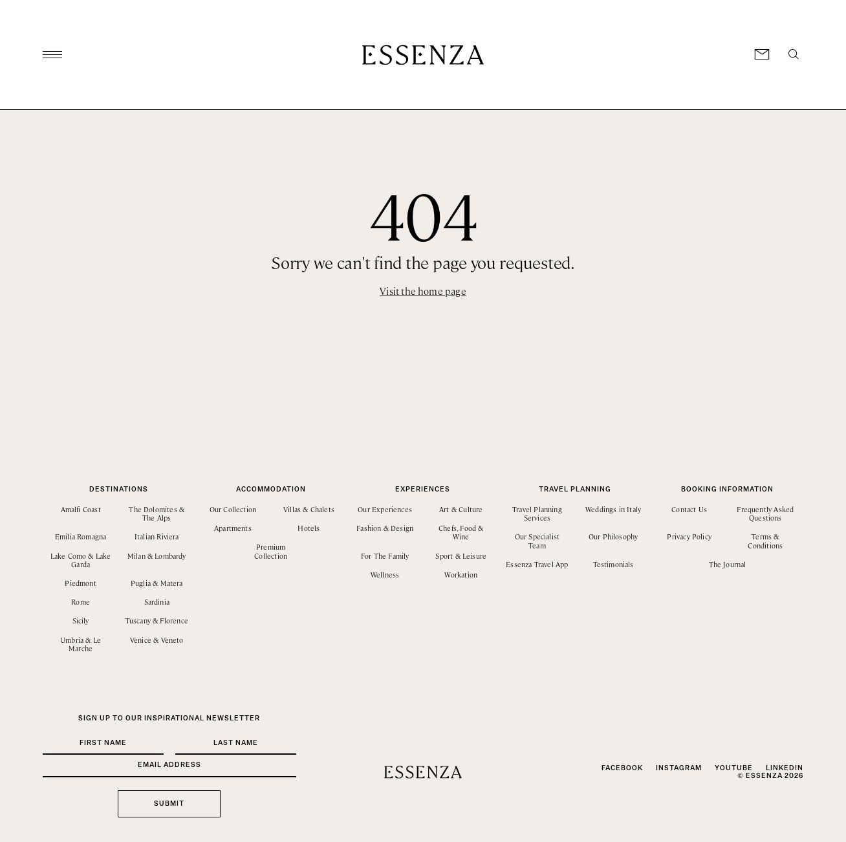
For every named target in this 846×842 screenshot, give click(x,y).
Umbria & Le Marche (80, 644)
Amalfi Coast (81, 509)
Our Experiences (385, 509)
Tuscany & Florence (156, 620)
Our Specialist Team (537, 541)
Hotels (309, 528)
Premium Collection (270, 551)
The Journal (727, 564)
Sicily (80, 620)
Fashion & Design (384, 528)
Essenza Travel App (537, 564)
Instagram (679, 768)
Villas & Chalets (308, 509)
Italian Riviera (157, 536)
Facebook (622, 768)
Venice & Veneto (157, 640)
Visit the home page (423, 291)
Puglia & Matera (157, 583)
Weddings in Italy (613, 509)
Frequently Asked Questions (765, 513)
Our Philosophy (613, 536)
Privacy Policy (689, 536)
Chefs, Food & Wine (461, 532)
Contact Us (689, 509)
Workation (460, 574)
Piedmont (80, 583)
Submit (169, 804)
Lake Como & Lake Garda (80, 560)
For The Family (385, 556)
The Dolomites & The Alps (156, 513)
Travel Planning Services (537, 513)
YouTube (734, 768)
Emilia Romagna (81, 536)
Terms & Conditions (765, 541)
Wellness (385, 574)
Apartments (233, 528)
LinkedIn (784, 768)
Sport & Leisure (460, 556)
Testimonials (613, 564)
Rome (80, 602)
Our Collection (233, 509)
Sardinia (156, 602)
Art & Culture (461, 509)
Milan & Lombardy (156, 556)
